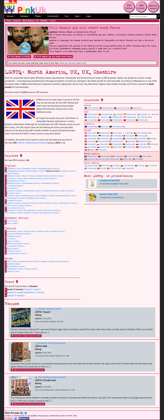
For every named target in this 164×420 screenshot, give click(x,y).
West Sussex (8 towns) (51, 210)
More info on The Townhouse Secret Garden (28, 404)
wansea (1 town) (12, 271)
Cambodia (90, 114)
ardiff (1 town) (11, 261)
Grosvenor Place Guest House (51, 343)
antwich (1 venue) (14, 292)
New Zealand (115, 126)
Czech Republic (141, 133)
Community (52, 16)
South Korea (143, 117)
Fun (66, 16)
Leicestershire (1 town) (31, 191)
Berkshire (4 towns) (30, 169)
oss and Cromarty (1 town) (15, 253)
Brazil (102, 165)
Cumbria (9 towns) (11, 173)
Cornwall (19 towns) (68, 171)
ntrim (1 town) (11, 221)
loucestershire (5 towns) (14, 181)
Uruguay (126, 168)
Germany (139, 136)
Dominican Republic (93, 159)
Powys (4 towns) (31, 269)
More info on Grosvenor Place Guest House (28, 370)
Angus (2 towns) (30, 231)
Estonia (103, 136)
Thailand (114, 120)
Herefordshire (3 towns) (31, 183)
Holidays (24, 16)
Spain (114, 147)
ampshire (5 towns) (13, 183)
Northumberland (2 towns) (14, 198)
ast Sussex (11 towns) (14, 178)
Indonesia (129, 114)
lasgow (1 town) (11, 241)
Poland (101, 144)
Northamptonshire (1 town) (66, 196)
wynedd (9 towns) (12, 264)
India (116, 114)
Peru (100, 168)
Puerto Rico (113, 168)
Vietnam (140, 120)
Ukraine (100, 150)
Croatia (114, 133)
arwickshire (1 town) (13, 210)
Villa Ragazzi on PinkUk (19, 57)
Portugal (113, 144)
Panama (89, 168)
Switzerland (142, 147)
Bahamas (89, 156)
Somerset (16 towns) (30, 203)
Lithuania (100, 141)
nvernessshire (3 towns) (14, 246)
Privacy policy (43, 416)
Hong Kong (104, 114)
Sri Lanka (89, 120)
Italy (150, 139)
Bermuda (103, 156)
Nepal (101, 117)
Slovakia (89, 147)
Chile (113, 165)
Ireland (139, 139)
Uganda (134, 108)
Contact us (9, 416)
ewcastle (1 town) (12, 195)
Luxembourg (115, 141)
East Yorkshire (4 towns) (33, 178)
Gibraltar (89, 139)
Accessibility (32, 416)
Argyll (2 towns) (43, 231)
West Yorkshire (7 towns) (14, 213)
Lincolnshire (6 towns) (50, 191)
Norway (89, 144)
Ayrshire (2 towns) (57, 231)
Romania (127, 144)
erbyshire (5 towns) (13, 176)
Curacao (144, 156)
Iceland (127, 139)
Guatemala (111, 159)
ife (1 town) (10, 238)
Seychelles (105, 108)
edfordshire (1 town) (13, 168)
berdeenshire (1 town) (14, 231)
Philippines (114, 117)
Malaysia (89, 117)
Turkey (127, 120)
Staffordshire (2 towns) (68, 203)
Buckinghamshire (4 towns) (49, 169)
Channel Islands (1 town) (35, 171)
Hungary (114, 139)
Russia (140, 144)
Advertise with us (20, 416)
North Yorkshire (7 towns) (45, 196)
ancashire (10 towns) (13, 190)
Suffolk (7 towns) (11, 205)
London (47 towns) (66, 191)
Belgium (101, 133)
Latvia (88, 141)
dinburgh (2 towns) (12, 236)
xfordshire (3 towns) (13, 200)
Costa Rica (129, 156)
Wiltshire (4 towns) (31, 213)
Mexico (124, 159)
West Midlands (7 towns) (32, 210)
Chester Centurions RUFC (49, 309)
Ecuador (150, 165)
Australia (89, 126)
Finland (115, 136)
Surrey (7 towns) (25, 205)
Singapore (128, 117)
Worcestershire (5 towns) (49, 213)
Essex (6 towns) (49, 178)
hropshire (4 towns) (13, 203)
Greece (102, 139)
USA (136, 159)
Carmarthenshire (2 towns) (28, 261)
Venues (10, 16)
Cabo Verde (90, 108)
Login (88, 16)
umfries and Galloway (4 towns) (17, 234)
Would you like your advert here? (73, 63)
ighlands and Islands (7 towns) (17, 243)
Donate (62, 416)
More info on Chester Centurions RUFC (26, 336)
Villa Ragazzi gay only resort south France (53, 57)
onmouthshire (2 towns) (14, 266)
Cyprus (126, 133)
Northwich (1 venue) (34, 292)
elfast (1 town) (11, 223)
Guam (102, 126)
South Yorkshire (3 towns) (48, 203)
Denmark (89, 136)
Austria (89, 133)
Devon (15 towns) (28, 176)
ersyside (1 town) (12, 193)
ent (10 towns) (11, 188)
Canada (115, 156)
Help (77, 16)
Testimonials (54, 416)
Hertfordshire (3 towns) (49, 183)
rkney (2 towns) (11, 248)
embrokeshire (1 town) (14, 269)
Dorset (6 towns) (43, 176)
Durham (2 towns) (56, 176)
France (127, 136)
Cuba (138, 165)
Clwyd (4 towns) (62, 261)
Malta (128, 141)
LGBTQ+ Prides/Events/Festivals (32, 143)
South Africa (120, 108)
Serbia (151, 144)
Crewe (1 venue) (32, 289)
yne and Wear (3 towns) (14, 208)
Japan (151, 114)
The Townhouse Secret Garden (52, 377)
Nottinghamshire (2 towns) (35, 198)
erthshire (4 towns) (12, 251)
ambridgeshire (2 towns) (14, 171)
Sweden (127, 147)
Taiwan (102, 120)
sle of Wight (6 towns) (13, 186)
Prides (38, 16)
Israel (140, 114)
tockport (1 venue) (14, 295)
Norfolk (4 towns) (27, 196)
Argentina (90, 165)
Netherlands (142, 141)
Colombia (126, 165)
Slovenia (101, 147)
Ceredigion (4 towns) (47, 261)
